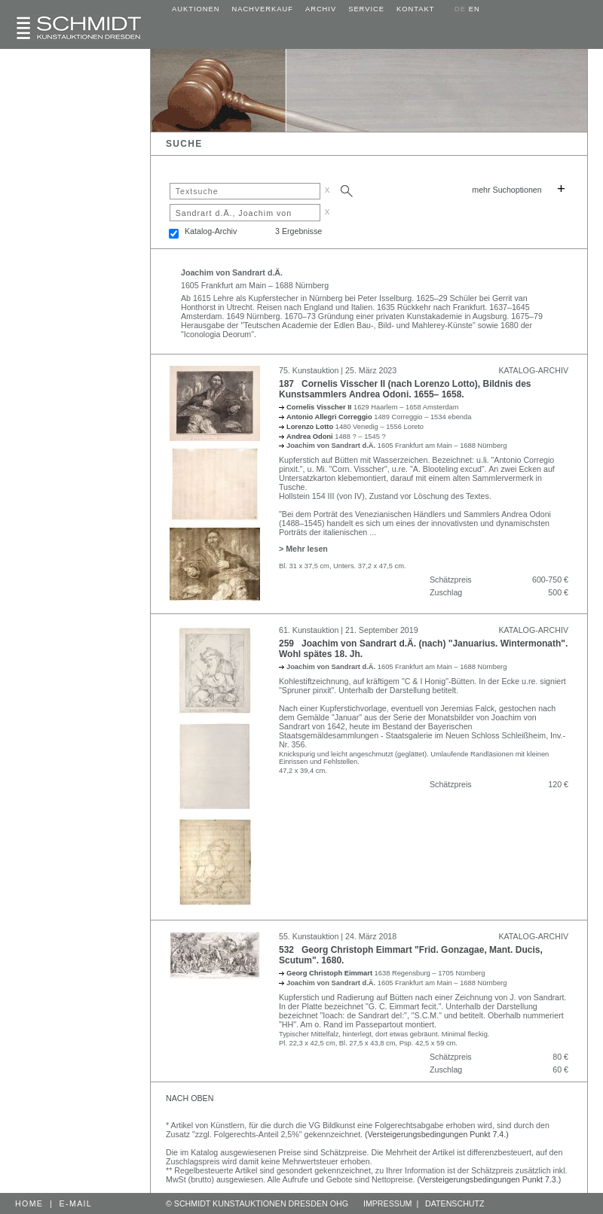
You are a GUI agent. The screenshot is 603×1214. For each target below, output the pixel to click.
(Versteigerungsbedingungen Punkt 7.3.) (490, 1179)
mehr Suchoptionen (506, 189)
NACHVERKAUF (262, 9)
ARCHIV (320, 9)
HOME (29, 1203)
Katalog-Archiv (211, 231)
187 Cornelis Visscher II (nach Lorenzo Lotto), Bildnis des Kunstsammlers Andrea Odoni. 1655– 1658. (405, 389)
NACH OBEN (189, 1098)
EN (474, 9)
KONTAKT (415, 9)
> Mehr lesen (303, 548)
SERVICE (366, 9)
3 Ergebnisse (298, 231)
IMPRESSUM (387, 1203)
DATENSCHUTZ (455, 1203)
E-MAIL (76, 1203)
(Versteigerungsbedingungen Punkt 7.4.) (437, 1134)
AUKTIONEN (195, 9)
